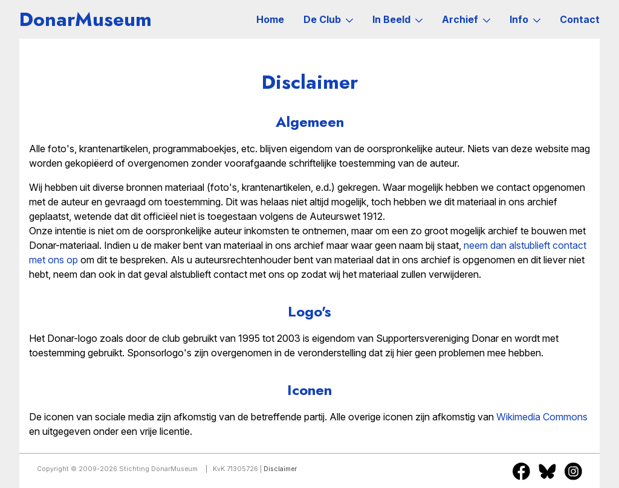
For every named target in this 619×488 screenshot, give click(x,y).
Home (270, 19)
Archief (466, 19)
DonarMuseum (85, 19)
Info (525, 19)
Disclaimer (280, 469)
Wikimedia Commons (542, 417)
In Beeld (397, 19)
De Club (328, 19)
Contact (580, 19)
